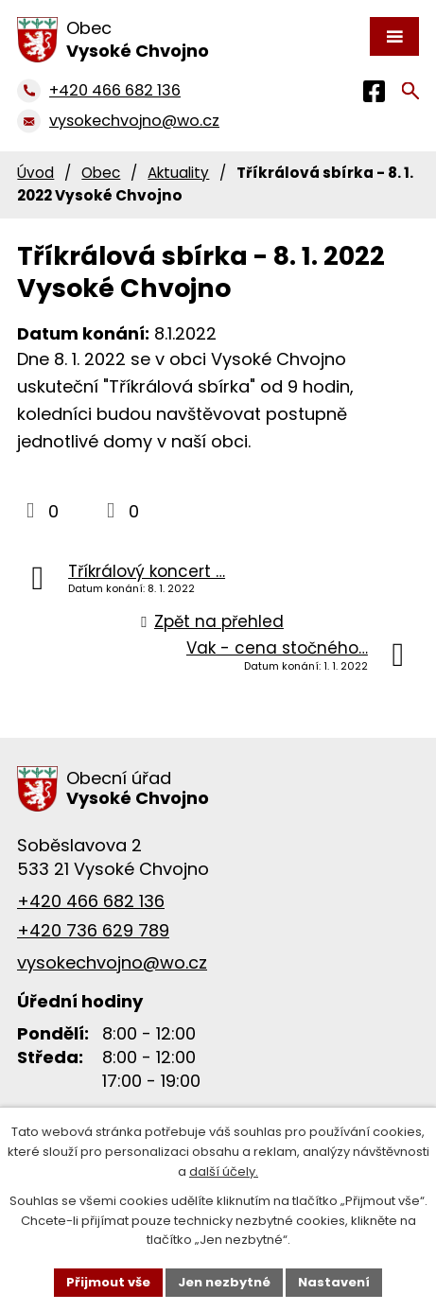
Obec (100, 173)
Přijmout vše (108, 1282)
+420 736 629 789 (93, 930)
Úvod (35, 173)
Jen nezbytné (224, 1282)
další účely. (223, 1171)
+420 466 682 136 (91, 901)
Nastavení (334, 1282)
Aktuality (178, 173)
